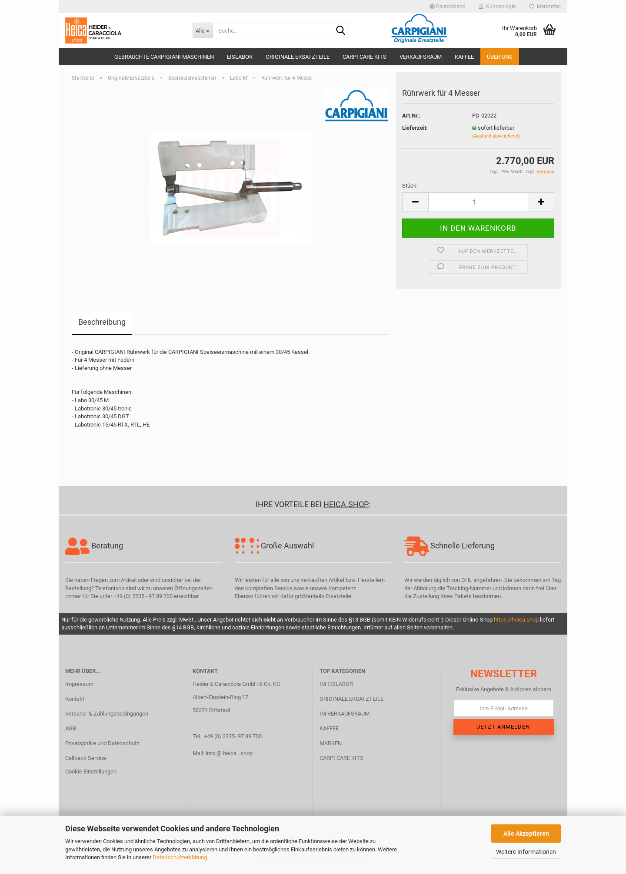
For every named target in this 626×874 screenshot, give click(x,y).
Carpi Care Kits (364, 57)
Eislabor (240, 57)
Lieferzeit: (415, 127)
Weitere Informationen (526, 851)
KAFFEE (329, 728)
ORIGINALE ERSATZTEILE (351, 699)
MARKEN (331, 743)
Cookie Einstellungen (91, 771)
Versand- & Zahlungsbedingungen (106, 713)
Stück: (410, 185)
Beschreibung (102, 321)
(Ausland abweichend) (496, 136)
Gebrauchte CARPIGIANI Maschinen (164, 57)
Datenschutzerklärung (180, 857)
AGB (70, 728)
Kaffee (464, 57)
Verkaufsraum (421, 57)
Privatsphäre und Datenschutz (102, 743)
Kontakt (74, 699)
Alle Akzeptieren (526, 833)
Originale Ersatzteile (298, 57)
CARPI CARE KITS (341, 758)
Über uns (500, 57)
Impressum (79, 684)
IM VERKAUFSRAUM (345, 713)
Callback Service (85, 758)
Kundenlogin (497, 6)
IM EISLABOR (336, 684)
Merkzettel (545, 6)
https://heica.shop (516, 619)
